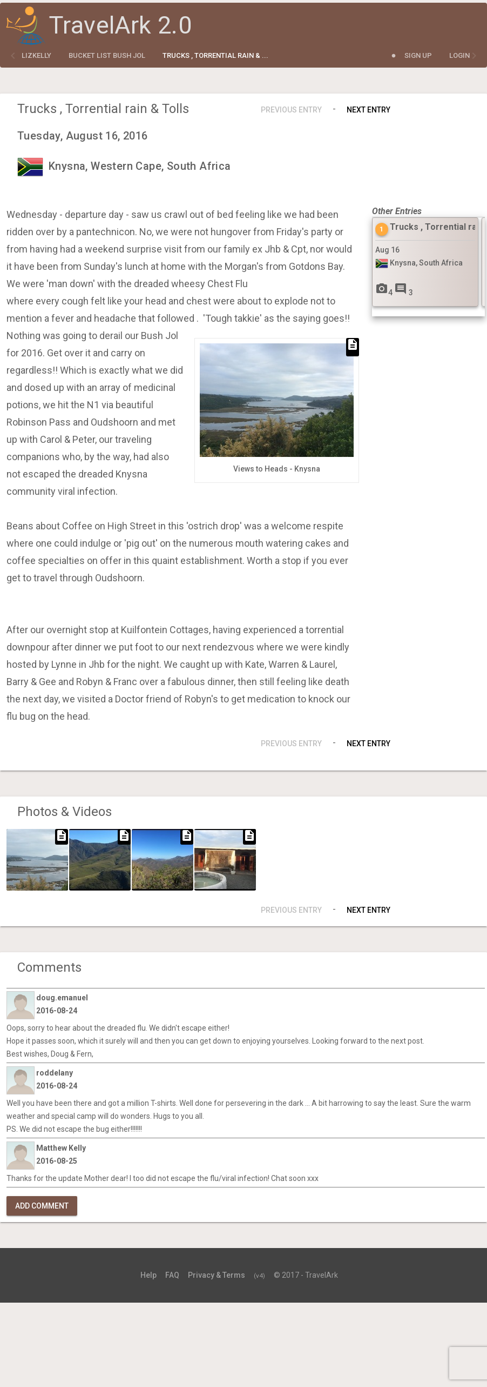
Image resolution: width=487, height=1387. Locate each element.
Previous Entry (291, 109)
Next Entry (368, 109)
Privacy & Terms (216, 1275)
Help (148, 1275)
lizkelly (36, 55)
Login (459, 55)
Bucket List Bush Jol (107, 55)
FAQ (172, 1275)
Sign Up (418, 55)
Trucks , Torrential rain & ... (215, 55)
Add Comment (42, 1206)
